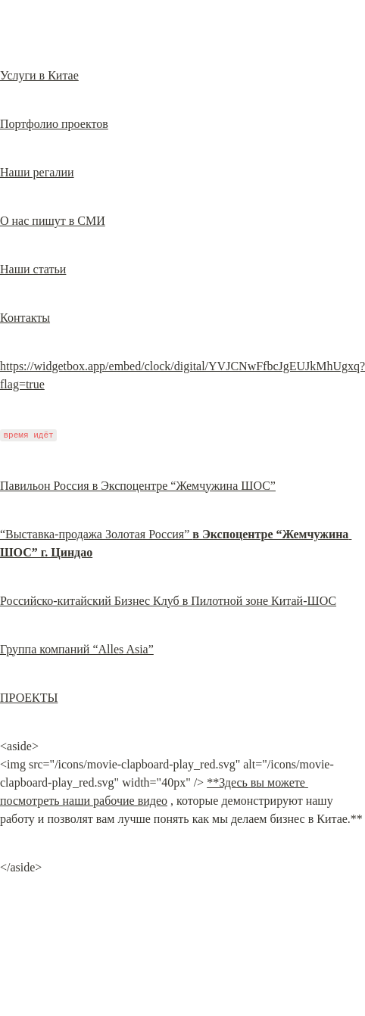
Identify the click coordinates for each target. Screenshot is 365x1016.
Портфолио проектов (54, 123)
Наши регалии (37, 172)
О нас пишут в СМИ (52, 220)
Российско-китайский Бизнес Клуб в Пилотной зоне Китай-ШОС (168, 600)
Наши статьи (33, 269)
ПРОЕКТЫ (29, 697)
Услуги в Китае (39, 75)
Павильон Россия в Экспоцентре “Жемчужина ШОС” (138, 485)
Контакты (25, 317)
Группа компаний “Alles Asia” (77, 649)
